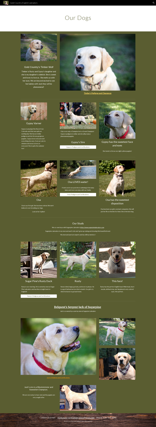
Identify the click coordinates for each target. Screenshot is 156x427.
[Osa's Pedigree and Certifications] (78, 194)
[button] (153, 2)
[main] (78, 18)
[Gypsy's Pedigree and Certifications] (78, 147)
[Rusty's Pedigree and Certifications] (39, 296)
